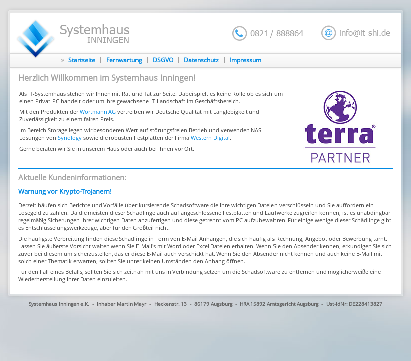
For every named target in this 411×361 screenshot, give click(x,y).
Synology (70, 137)
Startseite (81, 60)
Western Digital (210, 137)
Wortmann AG (98, 111)
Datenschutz (201, 60)
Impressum (245, 60)
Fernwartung (124, 60)
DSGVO (163, 60)
